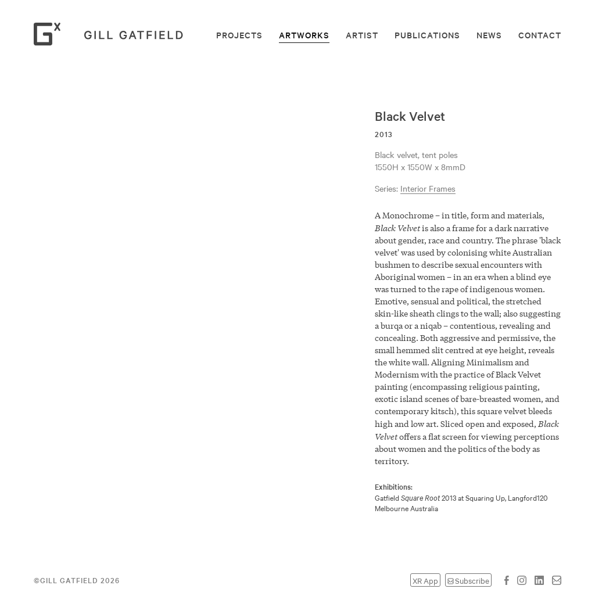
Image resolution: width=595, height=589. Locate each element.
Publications (427, 35)
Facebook (506, 580)
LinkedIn (539, 580)
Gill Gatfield (112, 34)
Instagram (522, 580)
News (489, 35)
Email (557, 580)
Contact (539, 35)
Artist (362, 35)
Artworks (304, 35)
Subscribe (472, 580)
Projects (239, 35)
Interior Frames (428, 188)
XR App (425, 580)
